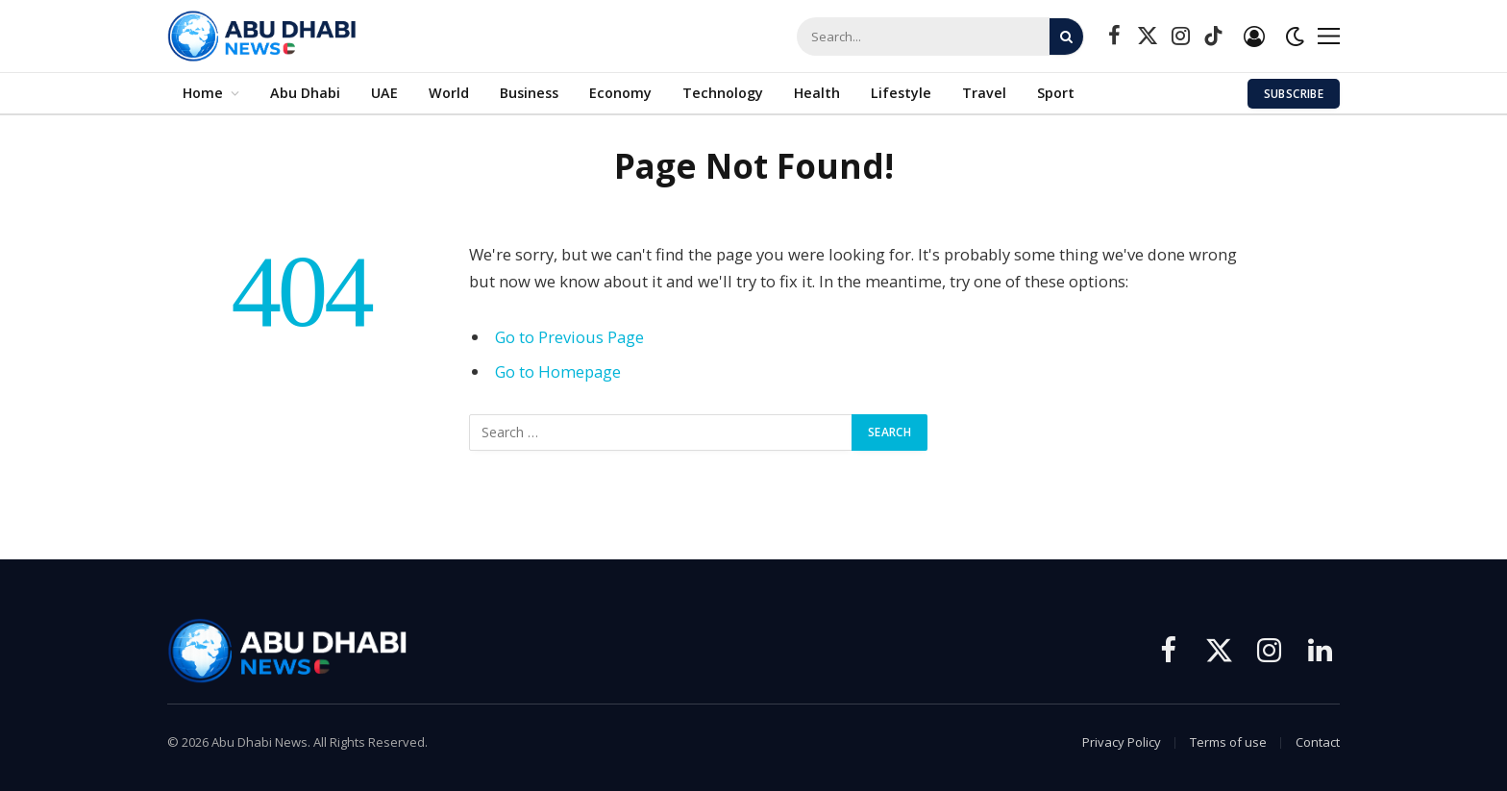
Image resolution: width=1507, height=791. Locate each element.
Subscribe (1293, 94)
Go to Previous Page (569, 337)
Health (817, 93)
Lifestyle (901, 93)
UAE (384, 93)
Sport (1056, 93)
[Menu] (1329, 36)
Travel (984, 93)
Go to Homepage (558, 371)
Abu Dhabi (305, 93)
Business (529, 93)
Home (203, 93)
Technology (722, 93)
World (449, 93)
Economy (620, 93)
